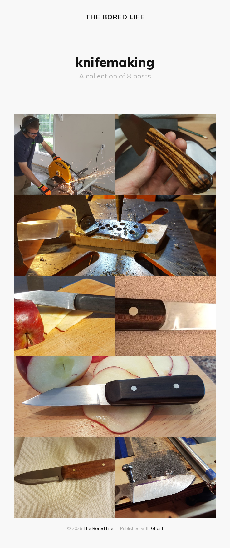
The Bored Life (115, 17)
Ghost (157, 528)
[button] (17, 17)
